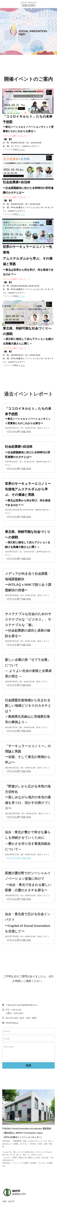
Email (6, 1038)
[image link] (28, 4)
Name (7, 1030)
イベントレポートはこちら (19, 599)
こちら (22, 149)
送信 (28, 1065)
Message (8, 1046)
